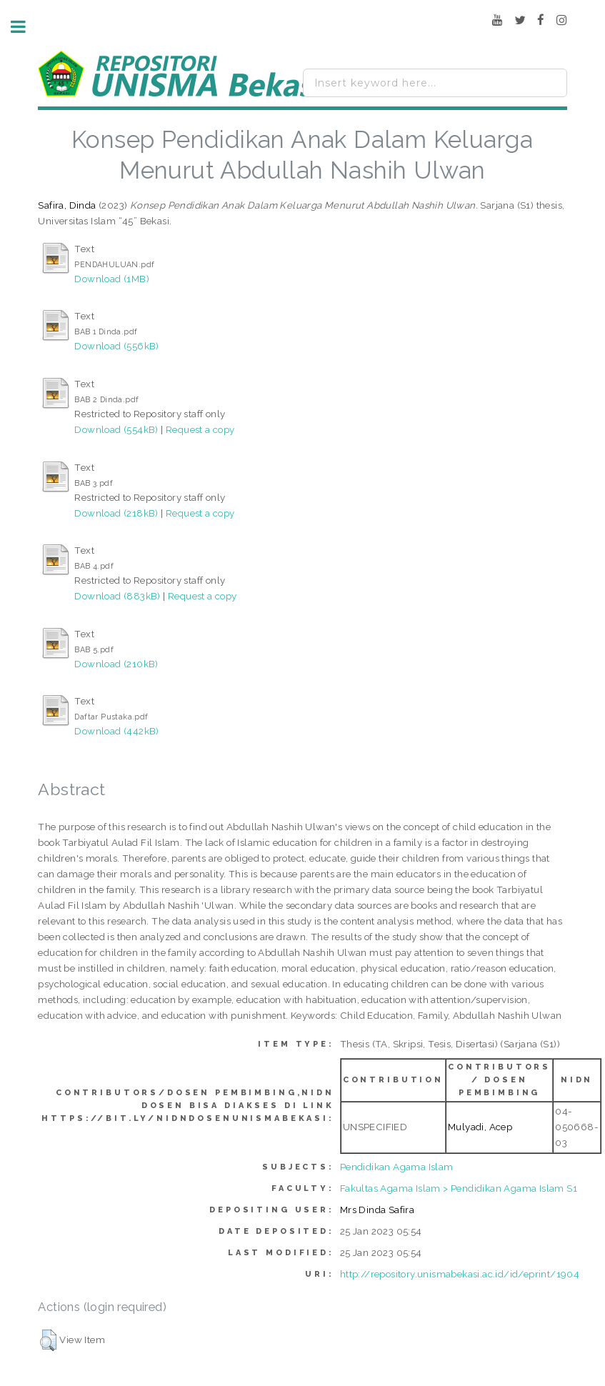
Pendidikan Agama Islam (397, 1166)
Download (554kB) (116, 429)
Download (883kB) (117, 596)
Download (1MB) (111, 278)
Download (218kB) (116, 513)
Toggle (25, 27)
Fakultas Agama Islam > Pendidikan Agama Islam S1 (458, 1188)
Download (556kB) (116, 346)
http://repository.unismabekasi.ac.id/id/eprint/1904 (459, 1274)
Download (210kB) (116, 663)
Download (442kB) (116, 731)
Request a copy (200, 429)
